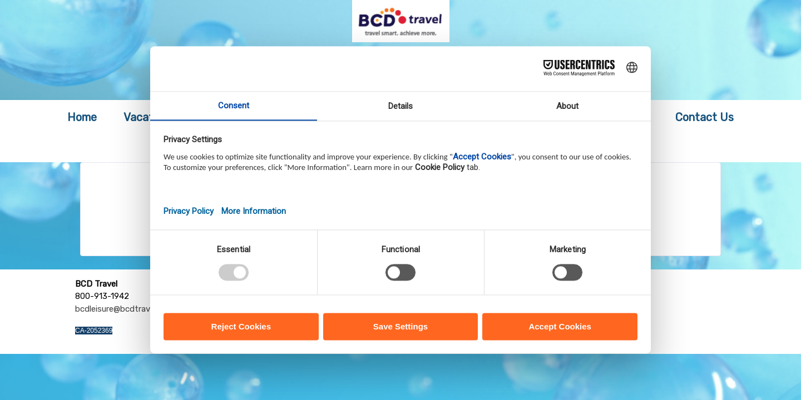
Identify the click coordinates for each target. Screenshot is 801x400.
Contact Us (704, 117)
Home (82, 117)
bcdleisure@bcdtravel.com (125, 309)
